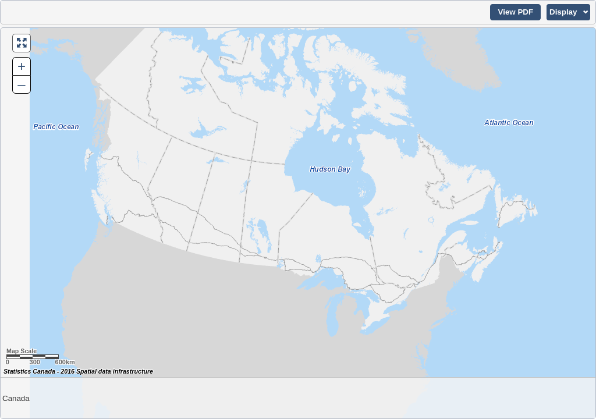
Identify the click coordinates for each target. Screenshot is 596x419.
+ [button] (21, 66)
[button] (515, 12)
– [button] (21, 84)
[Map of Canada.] (298, 223)
